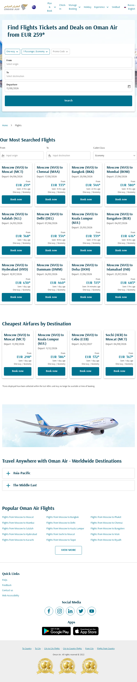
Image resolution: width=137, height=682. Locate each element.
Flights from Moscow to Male (105, 534)
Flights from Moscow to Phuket (106, 517)
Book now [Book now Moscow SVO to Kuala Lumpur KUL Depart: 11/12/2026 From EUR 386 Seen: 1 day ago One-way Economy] (51, 371)
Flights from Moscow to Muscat (18, 517)
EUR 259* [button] (33, 35)
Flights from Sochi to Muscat (60, 534)
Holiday (87, 7)
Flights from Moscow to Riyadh (106, 540)
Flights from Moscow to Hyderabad (19, 534)
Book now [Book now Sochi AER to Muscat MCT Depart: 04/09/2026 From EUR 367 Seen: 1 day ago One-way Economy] (119, 371)
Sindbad (116, 7)
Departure (11, 84)
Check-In (62, 7)
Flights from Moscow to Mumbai (18, 523)
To (7, 72)
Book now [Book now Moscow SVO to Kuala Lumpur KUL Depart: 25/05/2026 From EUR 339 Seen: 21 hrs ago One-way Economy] (86, 250)
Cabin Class (99, 148)
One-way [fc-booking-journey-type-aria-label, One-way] (10, 51)
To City (38, 649)
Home (5, 125)
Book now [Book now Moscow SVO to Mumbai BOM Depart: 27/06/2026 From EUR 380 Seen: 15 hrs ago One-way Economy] (121, 199)
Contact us (7, 590)
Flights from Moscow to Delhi (60, 523)
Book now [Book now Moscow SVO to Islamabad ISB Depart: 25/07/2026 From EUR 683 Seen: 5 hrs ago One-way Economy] (121, 297)
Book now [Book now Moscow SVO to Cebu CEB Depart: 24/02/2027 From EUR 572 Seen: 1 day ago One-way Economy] (85, 371)
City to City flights (52, 649)
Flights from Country (106, 649)
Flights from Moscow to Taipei (61, 540)
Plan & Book (52, 7)
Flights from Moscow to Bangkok (62, 517)
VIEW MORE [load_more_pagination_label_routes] (68, 550)
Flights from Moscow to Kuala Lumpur (65, 528)
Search (68, 100)
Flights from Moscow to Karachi (18, 540)
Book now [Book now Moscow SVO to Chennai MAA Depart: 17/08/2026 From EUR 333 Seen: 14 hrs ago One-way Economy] (51, 199)
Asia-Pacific (18, 473)
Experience (102, 7)
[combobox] (24, 156)
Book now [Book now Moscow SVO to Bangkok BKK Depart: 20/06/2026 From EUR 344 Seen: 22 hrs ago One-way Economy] (86, 199)
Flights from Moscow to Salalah (17, 528)
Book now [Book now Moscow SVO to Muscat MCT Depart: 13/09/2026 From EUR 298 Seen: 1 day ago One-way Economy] (18, 371)
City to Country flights (72, 649)
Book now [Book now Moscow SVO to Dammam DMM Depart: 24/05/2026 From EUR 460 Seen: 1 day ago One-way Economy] (51, 297)
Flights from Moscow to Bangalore (108, 528)
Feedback (6, 585)
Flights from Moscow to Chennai (107, 523)
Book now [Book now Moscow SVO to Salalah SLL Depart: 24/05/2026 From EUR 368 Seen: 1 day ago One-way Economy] (16, 250)
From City (89, 649)
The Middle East (21, 485)
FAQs (4, 580)
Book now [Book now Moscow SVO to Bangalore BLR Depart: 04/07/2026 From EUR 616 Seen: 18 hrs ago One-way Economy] (121, 250)
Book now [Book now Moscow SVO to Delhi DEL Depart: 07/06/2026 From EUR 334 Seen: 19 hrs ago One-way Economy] (51, 250)
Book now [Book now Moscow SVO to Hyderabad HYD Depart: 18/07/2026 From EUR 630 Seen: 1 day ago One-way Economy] (16, 297)
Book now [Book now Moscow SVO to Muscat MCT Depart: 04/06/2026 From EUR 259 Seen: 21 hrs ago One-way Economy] (16, 199)
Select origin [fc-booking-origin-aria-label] (12, 64)
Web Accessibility (10, 595)
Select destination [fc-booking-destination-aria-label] (15, 76)
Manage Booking (75, 7)
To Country (27, 649)
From (9, 60)
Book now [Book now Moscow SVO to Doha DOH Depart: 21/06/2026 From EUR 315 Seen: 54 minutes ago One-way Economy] (86, 297)
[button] (36, 52)
